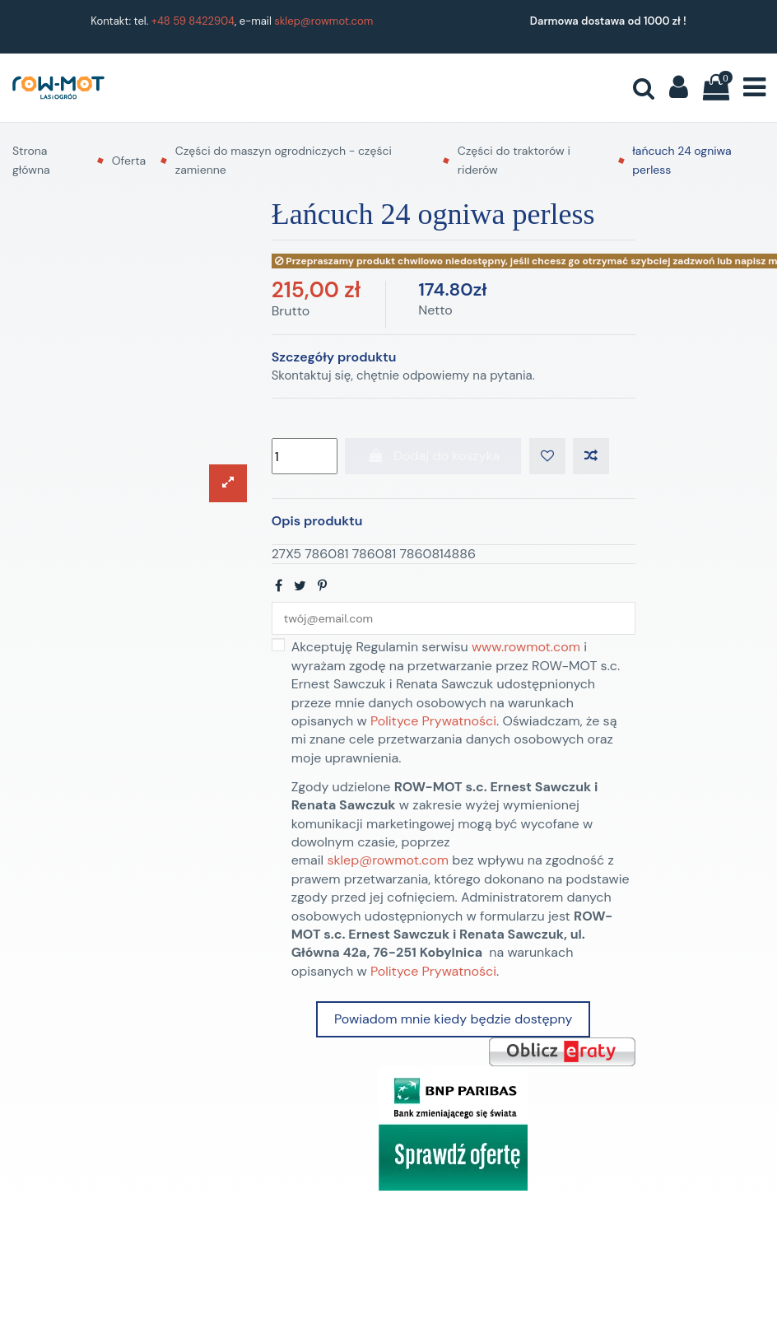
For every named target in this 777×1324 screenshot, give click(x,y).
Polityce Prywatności (433, 726)
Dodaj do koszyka (433, 458)
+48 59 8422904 (193, 21)
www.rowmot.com (526, 653)
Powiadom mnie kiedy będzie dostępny (453, 1024)
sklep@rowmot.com (323, 21)
